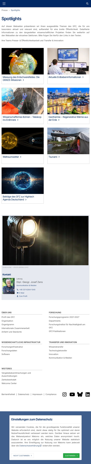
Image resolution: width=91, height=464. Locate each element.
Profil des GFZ (8, 317)
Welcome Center (9, 383)
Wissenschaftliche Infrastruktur (21, 342)
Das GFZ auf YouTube (72, 394)
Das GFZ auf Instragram (64, 394)
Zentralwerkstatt (9, 379)
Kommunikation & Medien (60, 358)
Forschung (55, 312)
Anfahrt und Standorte (12, 332)
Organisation (7, 321)
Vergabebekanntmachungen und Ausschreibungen (16, 374)
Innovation (53, 354)
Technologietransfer (58, 350)
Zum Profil (23, 296)
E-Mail (21, 293)
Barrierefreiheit (8, 394)
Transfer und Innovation (63, 342)
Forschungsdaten (9, 350)
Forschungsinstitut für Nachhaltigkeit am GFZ (67, 326)
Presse (5, 10)
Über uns (6, 312)
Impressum (37, 394)
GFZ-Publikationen (57, 331)
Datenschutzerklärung (29, 445)
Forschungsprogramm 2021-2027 (64, 317)
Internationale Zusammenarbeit (15, 328)
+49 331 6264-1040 (27, 290)
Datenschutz (23, 394)
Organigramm (8, 324)
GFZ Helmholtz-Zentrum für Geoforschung (45, 3)
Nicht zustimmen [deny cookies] (21, 456)
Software (6, 354)
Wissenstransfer (56, 347)
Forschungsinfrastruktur (12, 347)
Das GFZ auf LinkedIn (87, 394)
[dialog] (45, 437)
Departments (54, 321)
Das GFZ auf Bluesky (80, 394)
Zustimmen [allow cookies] (70, 456)
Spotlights (15, 10)
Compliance (51, 394)
